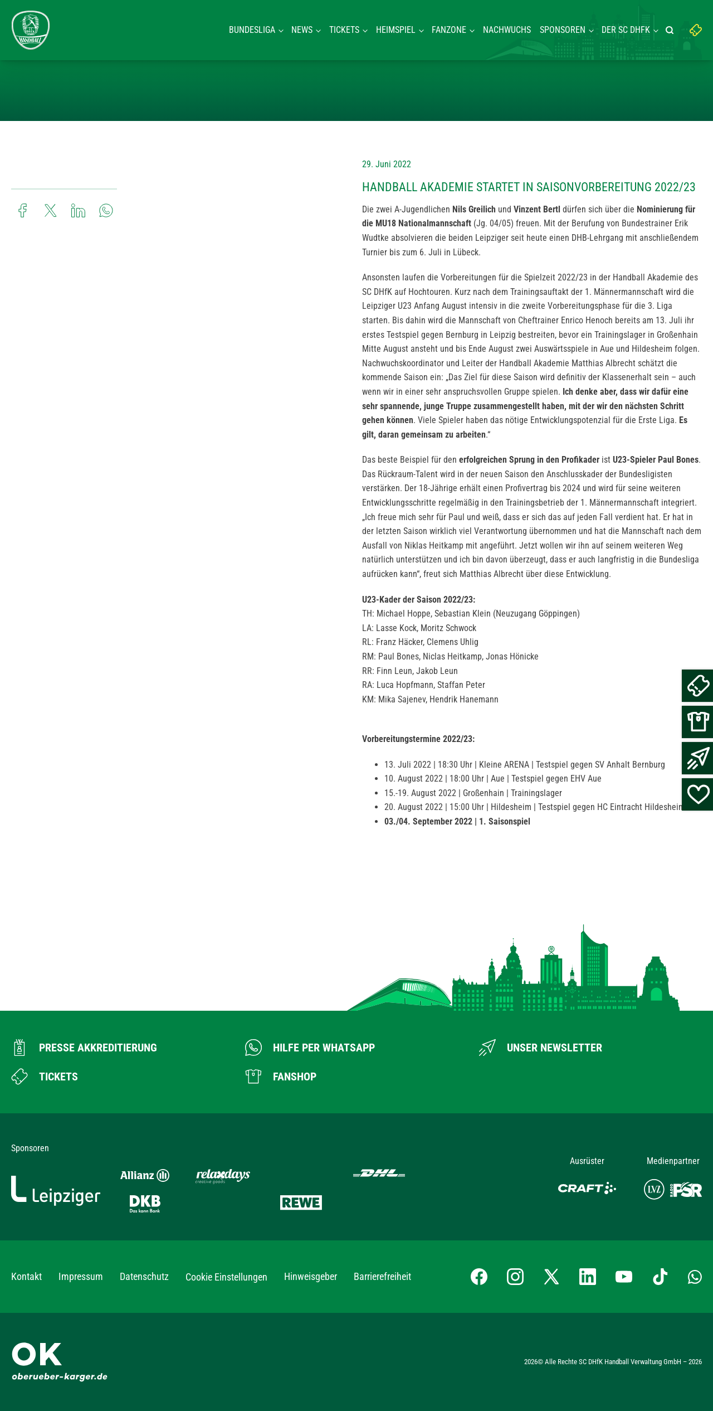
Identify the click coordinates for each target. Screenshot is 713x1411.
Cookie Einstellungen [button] (226, 1277)
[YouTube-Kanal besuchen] (624, 1276)
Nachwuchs (507, 30)
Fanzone (449, 30)
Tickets (344, 30)
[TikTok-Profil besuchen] (660, 1276)
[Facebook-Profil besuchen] (479, 1276)
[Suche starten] (671, 30)
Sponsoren (562, 30)
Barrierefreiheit (382, 1276)
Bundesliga (252, 30)
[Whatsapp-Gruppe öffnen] (695, 1276)
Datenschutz (144, 1276)
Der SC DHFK (626, 30)
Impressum (80, 1276)
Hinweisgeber (310, 1276)
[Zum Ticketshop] (44, 1076)
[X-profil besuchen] (551, 1276)
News (301, 30)
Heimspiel (396, 30)
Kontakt (26, 1276)
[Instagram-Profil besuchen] (515, 1276)
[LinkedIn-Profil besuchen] (587, 1276)
